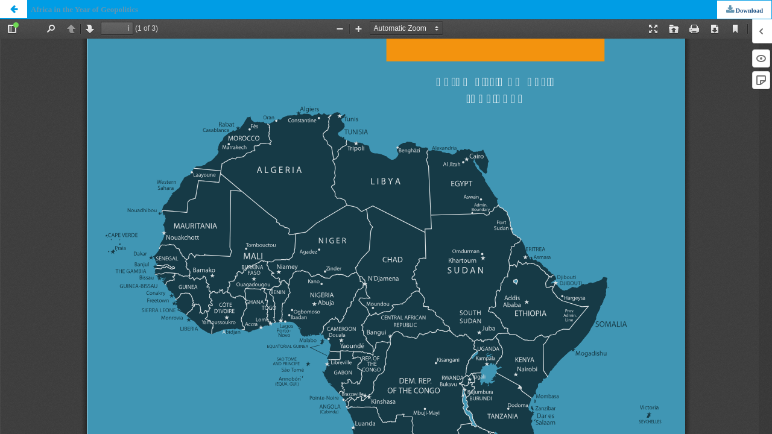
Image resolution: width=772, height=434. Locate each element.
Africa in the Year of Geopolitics (84, 9)
